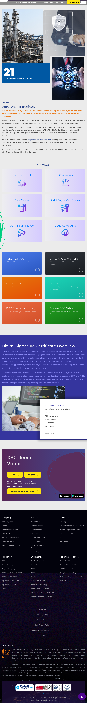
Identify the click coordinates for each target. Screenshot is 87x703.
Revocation (64, 581)
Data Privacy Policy (42, 625)
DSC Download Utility (39, 573)
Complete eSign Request (69, 573)
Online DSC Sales (66, 561)
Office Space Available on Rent (43, 593)
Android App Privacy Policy (42, 630)
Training (63, 522)
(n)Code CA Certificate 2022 (12, 581)
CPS (3, 561)
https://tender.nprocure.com (39, 140)
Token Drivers (36, 565)
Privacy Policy (42, 620)
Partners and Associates (11, 546)
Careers (5, 526)
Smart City (35, 552)
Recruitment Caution (10, 530)
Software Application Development (39, 547)
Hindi (15, 475)
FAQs (62, 538)
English (33, 475)
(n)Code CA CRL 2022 (10, 585)
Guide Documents (38, 581)
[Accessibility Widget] (82, 696)
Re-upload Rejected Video (24, 491)
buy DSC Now (73, 2)
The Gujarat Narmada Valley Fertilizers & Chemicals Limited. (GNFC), (37, 650)
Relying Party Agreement (11, 569)
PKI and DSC (36, 522)
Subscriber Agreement (10, 565)
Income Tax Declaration (40, 589)
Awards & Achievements (11, 538)
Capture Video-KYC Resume (70, 565)
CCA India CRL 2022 (9, 577)
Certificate (6, 534)
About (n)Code (7, 522)
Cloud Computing (38, 542)
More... (4, 589)
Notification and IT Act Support (72, 526)
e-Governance (36, 530)
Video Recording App (39, 585)
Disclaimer (42, 609)
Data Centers (36, 534)
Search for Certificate (68, 534)
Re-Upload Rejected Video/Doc (72, 577)
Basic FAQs (64, 542)
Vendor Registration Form (70, 530)
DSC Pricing (35, 569)
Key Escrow (35, 577)
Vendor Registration (38, 561)
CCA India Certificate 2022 (12, 573)
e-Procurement (37, 526)
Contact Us (42, 635)
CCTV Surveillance (38, 538)
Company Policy (8, 542)
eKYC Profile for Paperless (70, 569)
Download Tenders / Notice (41, 597)
